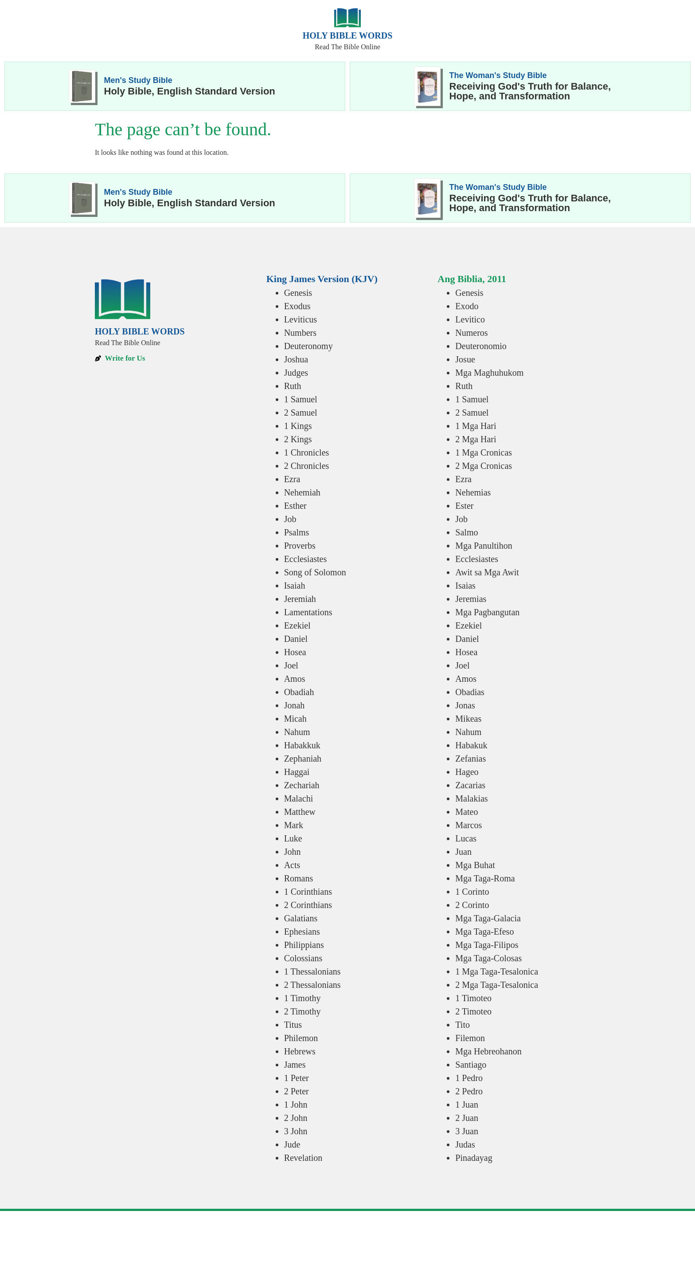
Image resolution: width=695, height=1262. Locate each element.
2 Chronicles (306, 466)
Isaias (465, 585)
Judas (465, 1144)
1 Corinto (472, 891)
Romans (298, 878)
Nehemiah (302, 492)
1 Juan (466, 1104)
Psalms (296, 532)
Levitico (470, 319)
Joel (291, 665)
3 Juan (466, 1131)
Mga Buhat (475, 865)
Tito (462, 1025)
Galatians (301, 918)
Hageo (466, 772)
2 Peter (296, 1091)
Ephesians (302, 931)
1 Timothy (302, 998)
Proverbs (300, 545)
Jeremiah (300, 599)
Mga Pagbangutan (487, 612)
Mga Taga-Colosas (488, 958)
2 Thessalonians (312, 985)
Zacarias (470, 785)
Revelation (303, 1158)
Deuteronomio (481, 346)
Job (290, 519)
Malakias (471, 798)
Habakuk (471, 745)
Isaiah (294, 585)
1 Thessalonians (312, 971)
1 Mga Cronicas (483, 452)
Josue (465, 359)
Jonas (465, 705)
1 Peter (296, 1078)
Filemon (470, 1038)
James (295, 1064)
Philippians (304, 945)
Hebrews (300, 1051)
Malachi (298, 798)
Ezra (292, 479)
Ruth (292, 386)
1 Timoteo (473, 998)
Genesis (298, 293)
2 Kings (298, 439)
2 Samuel (300, 412)
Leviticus (300, 319)
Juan (463, 852)
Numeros (471, 333)
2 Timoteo (473, 1011)
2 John (296, 1118)
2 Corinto (472, 905)
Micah (295, 718)
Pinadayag (473, 1158)
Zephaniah (302, 758)
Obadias (469, 692)
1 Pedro (469, 1078)
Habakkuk (302, 745)
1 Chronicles (306, 452)
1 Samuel (300, 399)
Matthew (300, 812)
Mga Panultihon (483, 545)
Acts (292, 865)
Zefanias (470, 758)
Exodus (297, 306)
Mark (293, 825)
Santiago (470, 1064)
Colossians (303, 958)
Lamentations (308, 612)
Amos (294, 679)
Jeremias (470, 599)
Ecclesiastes (305, 559)
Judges (296, 372)
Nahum (297, 732)
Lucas (465, 838)
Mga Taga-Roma (485, 878)
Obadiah (299, 692)
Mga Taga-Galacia (488, 918)
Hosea (295, 652)
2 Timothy (302, 1011)
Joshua (296, 359)
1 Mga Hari (475, 426)
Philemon (301, 1038)
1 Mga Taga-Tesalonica (496, 971)
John (292, 852)
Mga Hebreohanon (488, 1051)
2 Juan (466, 1118)
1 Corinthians (308, 891)
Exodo (466, 306)
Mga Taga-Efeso (484, 931)
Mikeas (468, 718)
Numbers (300, 333)
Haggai (297, 772)
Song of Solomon (315, 572)
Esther (295, 506)
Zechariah (302, 785)
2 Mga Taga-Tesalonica (496, 985)
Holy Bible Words (348, 35)
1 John (296, 1104)
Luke (293, 838)
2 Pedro (469, 1091)
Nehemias (473, 492)
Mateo (466, 812)
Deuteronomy (308, 346)
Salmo (466, 532)
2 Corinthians (308, 905)
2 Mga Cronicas (483, 466)
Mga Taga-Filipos (486, 945)
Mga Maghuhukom (489, 372)
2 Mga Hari (475, 439)
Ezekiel (297, 625)
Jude (292, 1144)
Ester (464, 506)
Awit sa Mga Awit (487, 572)
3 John (296, 1131)
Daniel (296, 639)
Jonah (294, 705)
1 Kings (298, 426)
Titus (293, 1025)
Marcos (468, 825)
